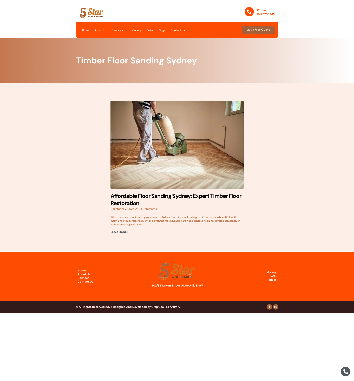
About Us (101, 30)
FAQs (150, 30)
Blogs (161, 30)
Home (86, 30)
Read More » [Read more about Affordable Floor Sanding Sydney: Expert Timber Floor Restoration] (119, 232)
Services (119, 30)
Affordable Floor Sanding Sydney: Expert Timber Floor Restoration (175, 199)
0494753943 (266, 14)
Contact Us (178, 30)
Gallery (136, 30)
